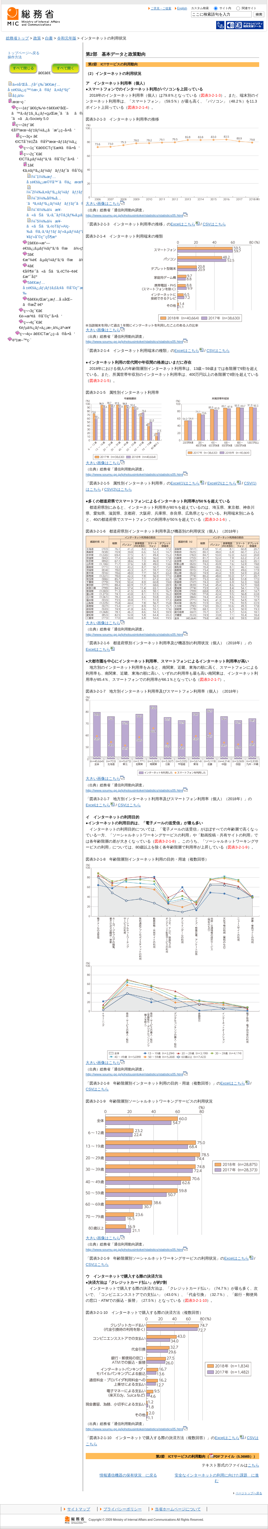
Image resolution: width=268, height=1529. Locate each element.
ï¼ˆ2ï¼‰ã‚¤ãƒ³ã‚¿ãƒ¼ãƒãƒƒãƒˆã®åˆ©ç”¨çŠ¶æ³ (71, 192)
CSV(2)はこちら (118, 489)
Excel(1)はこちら (187, 483)
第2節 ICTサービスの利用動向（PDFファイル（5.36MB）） (206, 1456)
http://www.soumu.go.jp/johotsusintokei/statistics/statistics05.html (137, 215)
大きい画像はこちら (105, 203)
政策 (37, 38)
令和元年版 (66, 38)
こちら (253, 1465)
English (182, 8)
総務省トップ (17, 38)
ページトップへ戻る (249, 1493)
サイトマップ (78, 1509)
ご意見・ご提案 (161, 8)
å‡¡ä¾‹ (18, 95)
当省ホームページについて (178, 1509)
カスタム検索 (200, 8)
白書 (49, 38)
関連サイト (249, 8)
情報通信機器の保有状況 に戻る (128, 1475)
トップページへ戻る (23, 53)
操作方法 (15, 57)
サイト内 (225, 8)
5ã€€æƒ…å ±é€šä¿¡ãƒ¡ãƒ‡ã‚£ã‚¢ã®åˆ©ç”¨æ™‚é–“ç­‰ (59, 287)
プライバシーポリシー (122, 1509)
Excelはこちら (185, 224)
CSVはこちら (214, 224)
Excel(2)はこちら (224, 483)
